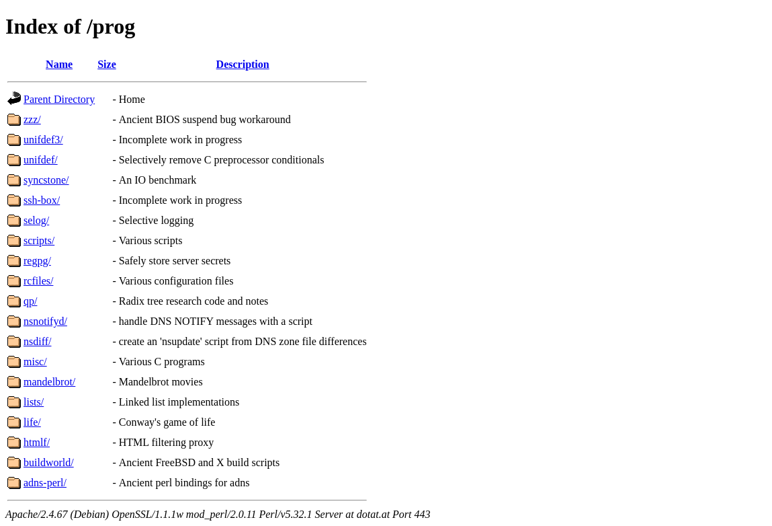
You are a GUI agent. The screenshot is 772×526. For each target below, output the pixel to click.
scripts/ (39, 240)
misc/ (35, 361)
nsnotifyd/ (45, 321)
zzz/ (32, 119)
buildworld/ (49, 462)
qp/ (30, 301)
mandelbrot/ (49, 381)
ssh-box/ (42, 200)
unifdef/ (41, 159)
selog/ (36, 220)
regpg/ (37, 260)
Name (59, 64)
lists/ (34, 402)
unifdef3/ (43, 139)
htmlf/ (37, 442)
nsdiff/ (37, 341)
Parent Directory (59, 99)
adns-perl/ (45, 482)
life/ (32, 422)
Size (106, 64)
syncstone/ (46, 180)
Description (242, 64)
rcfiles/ (38, 281)
